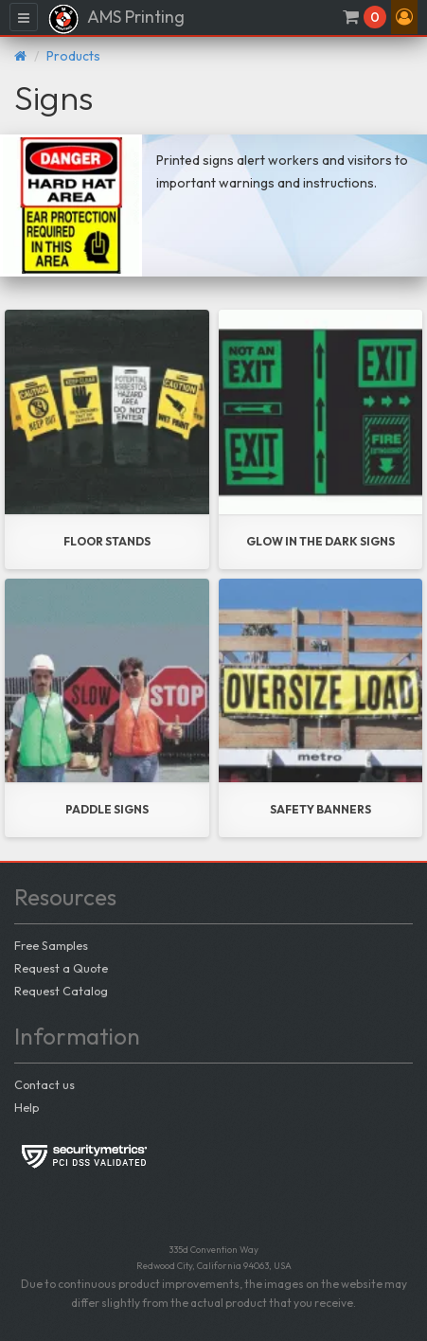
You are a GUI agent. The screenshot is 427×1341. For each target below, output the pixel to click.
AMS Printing (116, 19)
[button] (404, 17)
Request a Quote (61, 967)
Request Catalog (61, 990)
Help (26, 1107)
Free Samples (51, 945)
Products (73, 55)
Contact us (44, 1084)
